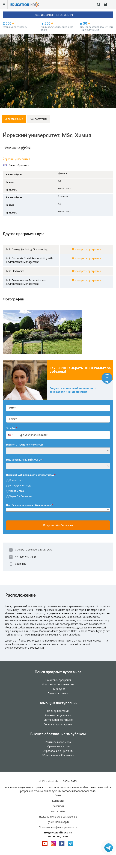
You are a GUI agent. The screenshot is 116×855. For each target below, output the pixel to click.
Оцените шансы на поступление (58, 14)
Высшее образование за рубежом (58, 734)
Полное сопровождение (58, 724)
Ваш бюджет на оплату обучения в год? (29, 504)
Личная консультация (58, 715)
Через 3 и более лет (20, 496)
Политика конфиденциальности (58, 827)
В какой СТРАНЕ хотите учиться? (26, 444)
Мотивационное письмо (58, 719)
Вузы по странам (58, 693)
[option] (58, 332)
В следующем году (20, 485)
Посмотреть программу (86, 249)
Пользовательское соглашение (58, 816)
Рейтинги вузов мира (58, 742)
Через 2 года (16, 490)
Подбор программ (58, 711)
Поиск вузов (58, 688)
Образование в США (58, 746)
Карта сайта (58, 811)
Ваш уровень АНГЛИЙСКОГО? (24, 459)
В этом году (16, 479)
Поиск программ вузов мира (58, 672)
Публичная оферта (58, 822)
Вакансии (58, 806)
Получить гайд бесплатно (58, 525)
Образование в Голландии (58, 755)
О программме (14, 118)
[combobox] (11, 435)
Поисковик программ (58, 680)
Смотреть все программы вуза (33, 549)
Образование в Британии (58, 750)
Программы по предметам (58, 684)
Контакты (58, 800)
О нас (58, 795)
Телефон (11, 427)
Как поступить (38, 118)
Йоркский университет (16, 159)
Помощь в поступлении (58, 703)
